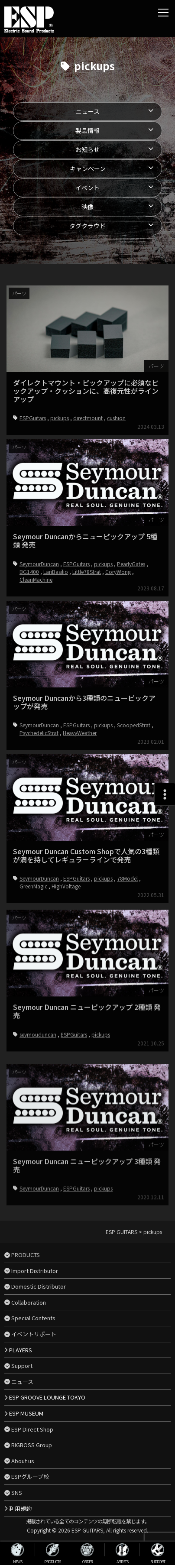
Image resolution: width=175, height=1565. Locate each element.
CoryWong (118, 638)
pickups (59, 417)
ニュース (88, 111)
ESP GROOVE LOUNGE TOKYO (47, 1397)
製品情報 (87, 130)
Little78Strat (86, 638)
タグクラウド (87, 225)
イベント (87, 187)
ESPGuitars (32, 417)
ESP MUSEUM (26, 1413)
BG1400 (29, 638)
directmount (88, 417)
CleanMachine (35, 645)
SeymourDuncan (39, 630)
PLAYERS (20, 1350)
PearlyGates (131, 630)
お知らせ (87, 149)
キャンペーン (88, 168)
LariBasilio (55, 638)
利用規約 (20, 1508)
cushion (116, 417)
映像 (87, 206)
